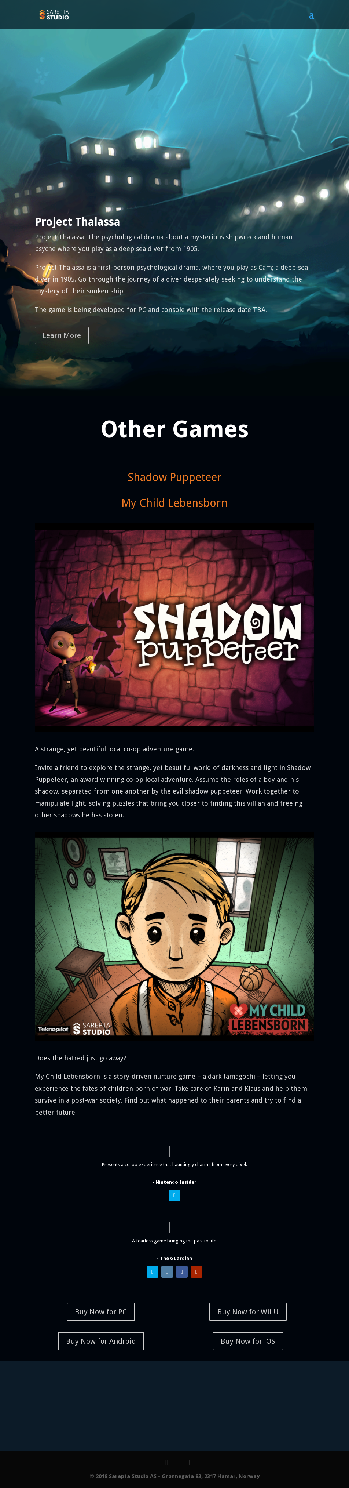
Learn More (62, 335)
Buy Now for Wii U (248, 1311)
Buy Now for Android (101, 1341)
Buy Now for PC (101, 1311)
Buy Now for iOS (248, 1341)
